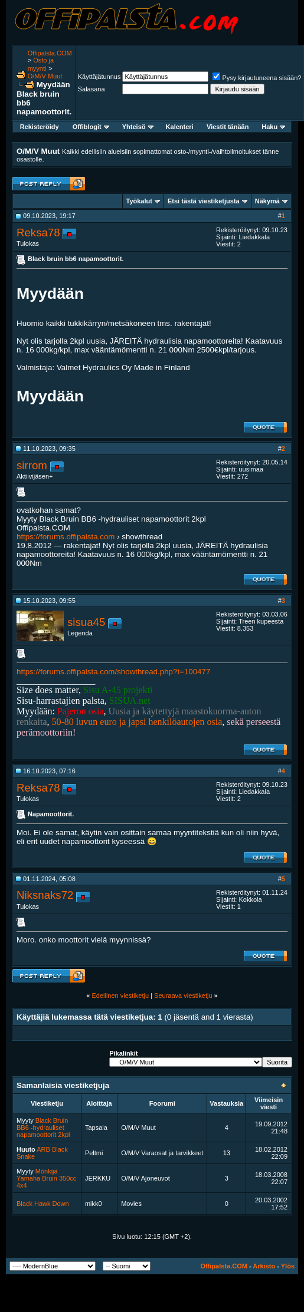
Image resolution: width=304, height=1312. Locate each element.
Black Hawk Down (43, 1203)
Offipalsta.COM (50, 53)
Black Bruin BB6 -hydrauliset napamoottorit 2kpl (43, 1127)
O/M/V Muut (45, 76)
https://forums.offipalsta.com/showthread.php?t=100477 (113, 671)
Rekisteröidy (39, 126)
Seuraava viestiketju (183, 995)
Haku (273, 126)
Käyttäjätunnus (99, 76)
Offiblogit (91, 126)
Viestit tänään (228, 126)
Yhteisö (137, 126)
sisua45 (86, 622)
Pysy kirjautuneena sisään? (257, 77)
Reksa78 (38, 232)
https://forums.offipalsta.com (66, 536)
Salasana (91, 89)
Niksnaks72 (45, 895)
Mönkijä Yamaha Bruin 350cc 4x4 (46, 1178)
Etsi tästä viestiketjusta (204, 201)
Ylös (288, 1266)
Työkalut (139, 201)
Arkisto (264, 1266)
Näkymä (267, 201)
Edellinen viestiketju (120, 995)
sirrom (32, 465)
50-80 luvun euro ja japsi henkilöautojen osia (137, 722)
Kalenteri (180, 126)
